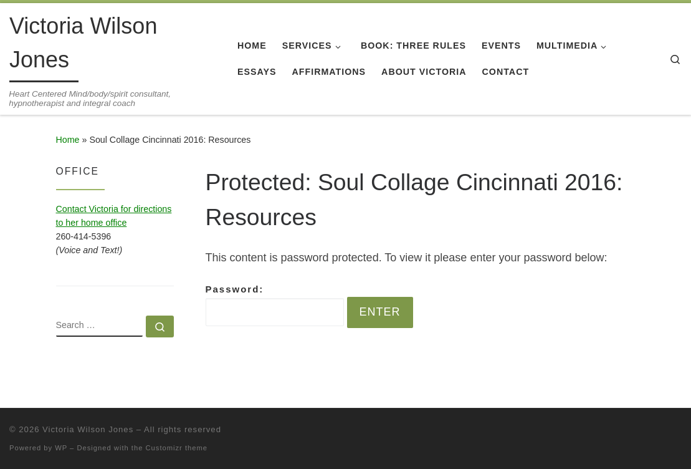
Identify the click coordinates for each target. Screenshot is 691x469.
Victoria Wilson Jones (87, 429)
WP (61, 448)
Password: (275, 305)
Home (68, 140)
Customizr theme (177, 448)
